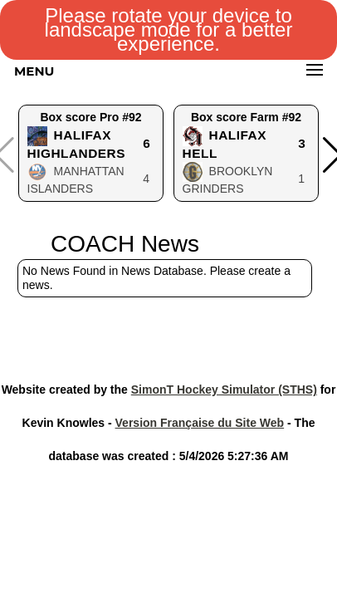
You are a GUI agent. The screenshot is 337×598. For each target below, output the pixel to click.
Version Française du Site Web (200, 422)
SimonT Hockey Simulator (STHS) (224, 389)
